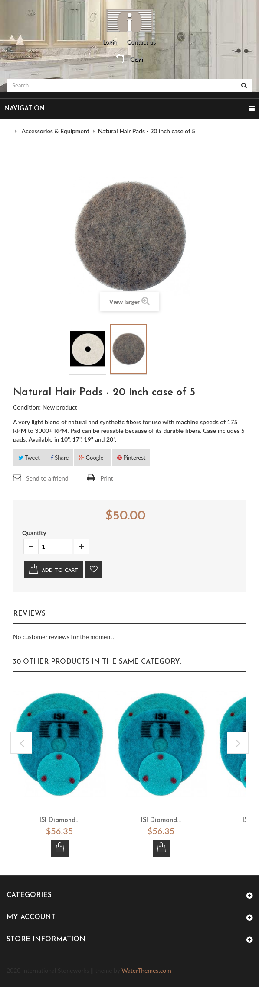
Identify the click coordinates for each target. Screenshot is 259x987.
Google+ (93, 457)
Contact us (141, 41)
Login (110, 41)
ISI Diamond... (59, 820)
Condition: (27, 407)
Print (106, 478)
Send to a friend (47, 478)
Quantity (34, 532)
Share (59, 457)
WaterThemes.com (146, 970)
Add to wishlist (93, 569)
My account (31, 917)
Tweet (29, 457)
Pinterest (131, 457)
